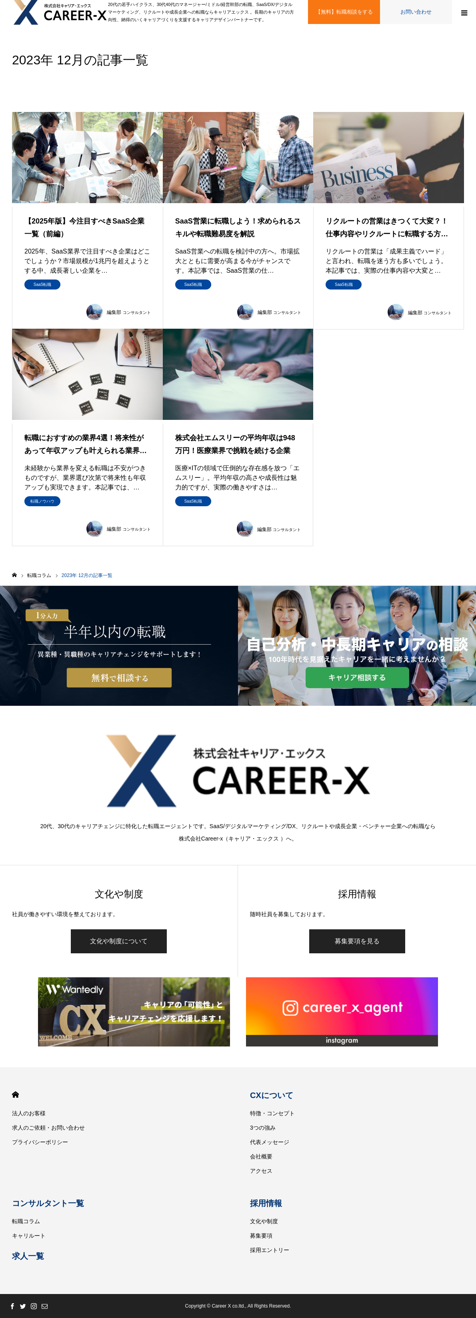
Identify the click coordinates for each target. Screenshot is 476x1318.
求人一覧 (28, 1256)
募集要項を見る (357, 941)
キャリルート (29, 1235)
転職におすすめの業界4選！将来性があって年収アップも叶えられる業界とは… (85, 445)
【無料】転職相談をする (344, 12)
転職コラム (26, 1221)
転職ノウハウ (42, 501)
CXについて (271, 1095)
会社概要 (261, 1156)
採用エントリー (269, 1250)
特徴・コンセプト (272, 1113)
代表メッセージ (269, 1142)
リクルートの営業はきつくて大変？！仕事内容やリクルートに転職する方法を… (387, 229)
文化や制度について (119, 941)
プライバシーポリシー (40, 1142)
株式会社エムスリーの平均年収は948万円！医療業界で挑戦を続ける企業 (235, 444)
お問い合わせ (416, 12)
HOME (15, 1094)
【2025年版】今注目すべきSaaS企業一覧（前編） (84, 227)
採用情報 (266, 1203)
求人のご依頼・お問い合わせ (48, 1127)
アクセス (261, 1171)
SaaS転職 (42, 284)
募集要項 (261, 1235)
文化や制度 (264, 1221)
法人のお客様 (29, 1113)
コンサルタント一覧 (48, 1203)
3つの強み (263, 1127)
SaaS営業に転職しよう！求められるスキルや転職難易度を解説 (238, 227)
